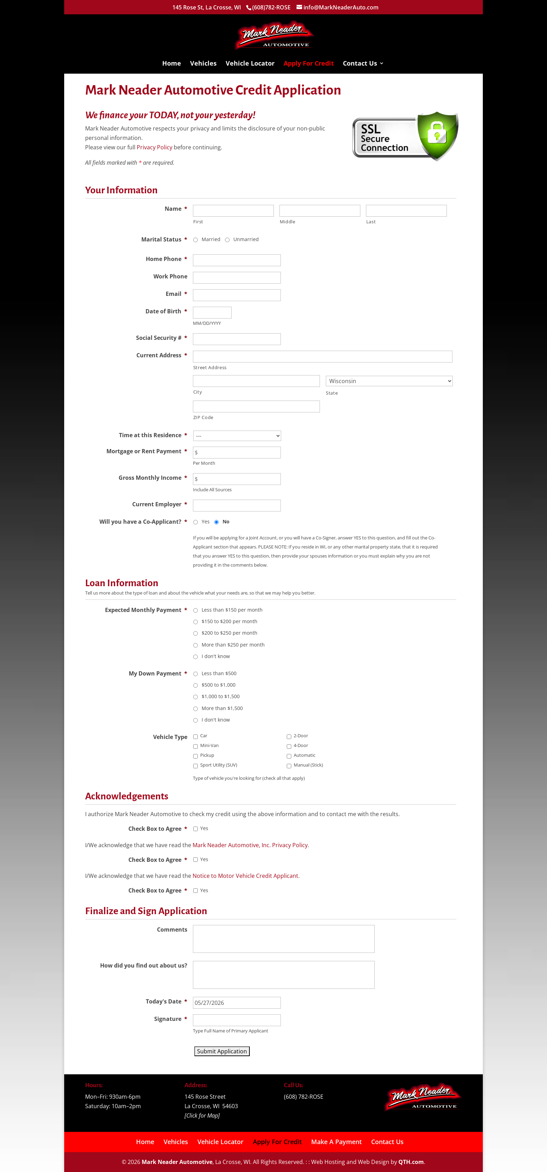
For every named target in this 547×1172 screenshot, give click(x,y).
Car (203, 736)
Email (176, 294)
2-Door (301, 736)
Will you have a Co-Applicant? (143, 521)
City (197, 392)
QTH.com (411, 1162)
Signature (170, 1019)
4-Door (301, 745)
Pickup (207, 755)
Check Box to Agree (157, 829)
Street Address (210, 367)
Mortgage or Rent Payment (146, 451)
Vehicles (203, 64)
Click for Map (202, 1115)
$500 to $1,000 (218, 684)
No (226, 521)
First (198, 221)
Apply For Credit (309, 64)
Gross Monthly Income (153, 478)
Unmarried (246, 239)
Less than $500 (219, 673)
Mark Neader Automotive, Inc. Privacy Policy (250, 845)
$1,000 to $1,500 (221, 696)
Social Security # (161, 338)
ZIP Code (203, 417)
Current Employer (159, 504)
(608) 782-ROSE (303, 1096)
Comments (172, 929)
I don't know (216, 656)
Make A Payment (336, 1141)
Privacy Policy (154, 147)
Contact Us (360, 64)
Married (211, 239)
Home (171, 64)
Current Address (161, 355)
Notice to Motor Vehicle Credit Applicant (245, 876)
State (332, 393)
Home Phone (166, 259)
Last (371, 221)
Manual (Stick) (308, 765)
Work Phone (170, 276)
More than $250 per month (233, 644)
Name (176, 208)
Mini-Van (209, 745)
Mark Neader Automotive (177, 1162)
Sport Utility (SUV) (218, 765)
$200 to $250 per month (229, 632)
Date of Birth (166, 311)
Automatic (304, 755)
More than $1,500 (222, 708)
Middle (287, 221)
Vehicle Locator (250, 64)
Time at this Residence (153, 435)
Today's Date (166, 1001)
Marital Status (164, 239)
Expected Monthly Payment (146, 610)
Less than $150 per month (232, 609)
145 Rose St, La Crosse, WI (206, 7)
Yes (206, 521)
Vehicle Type (170, 737)
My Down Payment (158, 673)
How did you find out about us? (143, 965)
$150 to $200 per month (229, 621)
